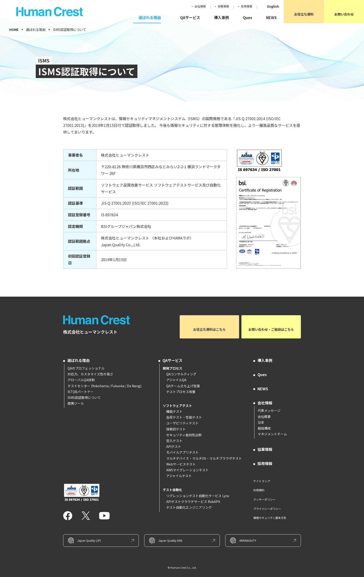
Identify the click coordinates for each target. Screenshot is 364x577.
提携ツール (76, 403)
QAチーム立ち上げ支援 (183, 386)
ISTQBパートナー (81, 391)
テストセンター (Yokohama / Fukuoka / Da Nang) (104, 386)
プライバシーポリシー (267, 509)
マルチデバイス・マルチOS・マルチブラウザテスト (204, 458)
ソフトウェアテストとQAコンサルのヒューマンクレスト (98, 320)
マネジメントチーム (272, 434)
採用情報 (264, 463)
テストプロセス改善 (180, 391)
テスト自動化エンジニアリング (189, 507)
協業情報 (264, 449)
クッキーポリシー (264, 499)
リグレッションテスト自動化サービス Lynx (197, 495)
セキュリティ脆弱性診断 (184, 435)
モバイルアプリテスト (182, 452)
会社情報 (264, 403)
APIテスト (173, 446)
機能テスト (174, 411)
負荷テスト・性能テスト (184, 417)
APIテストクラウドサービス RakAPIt (193, 501)
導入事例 (264, 360)
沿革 (261, 422)
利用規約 (258, 490)
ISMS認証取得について (84, 397)
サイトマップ (261, 481)
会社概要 (264, 416)
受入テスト (174, 440)
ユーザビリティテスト (182, 423)
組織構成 (264, 428)
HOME (14, 29)
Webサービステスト (181, 464)
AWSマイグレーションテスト (187, 470)
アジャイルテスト (179, 475)
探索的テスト (176, 429)
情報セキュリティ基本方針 (269, 518)
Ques (262, 374)
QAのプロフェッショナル (86, 368)
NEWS (262, 388)
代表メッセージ (269, 410)
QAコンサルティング (181, 374)
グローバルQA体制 (81, 379)
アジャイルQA (176, 379)
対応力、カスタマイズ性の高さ (90, 374)
